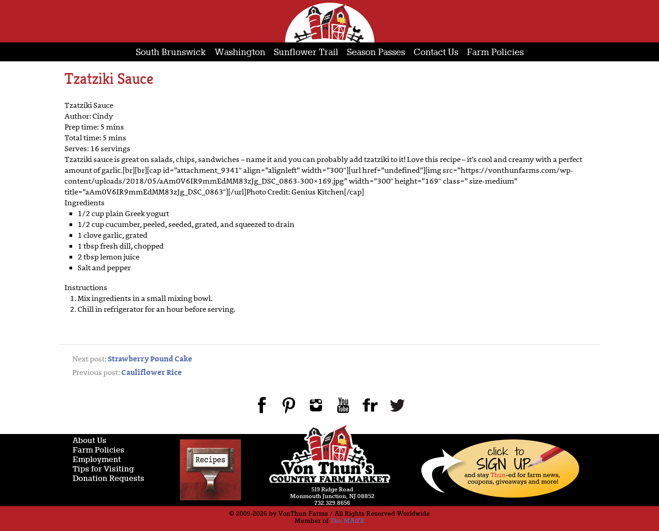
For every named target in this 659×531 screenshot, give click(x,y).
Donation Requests (108, 479)
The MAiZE (347, 521)
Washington (240, 52)
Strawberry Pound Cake (150, 359)
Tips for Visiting (103, 469)
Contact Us (436, 52)
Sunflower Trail (306, 52)
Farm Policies (495, 52)
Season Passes (376, 52)
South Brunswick (171, 52)
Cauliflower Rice (151, 373)
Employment (97, 460)
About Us (89, 441)
